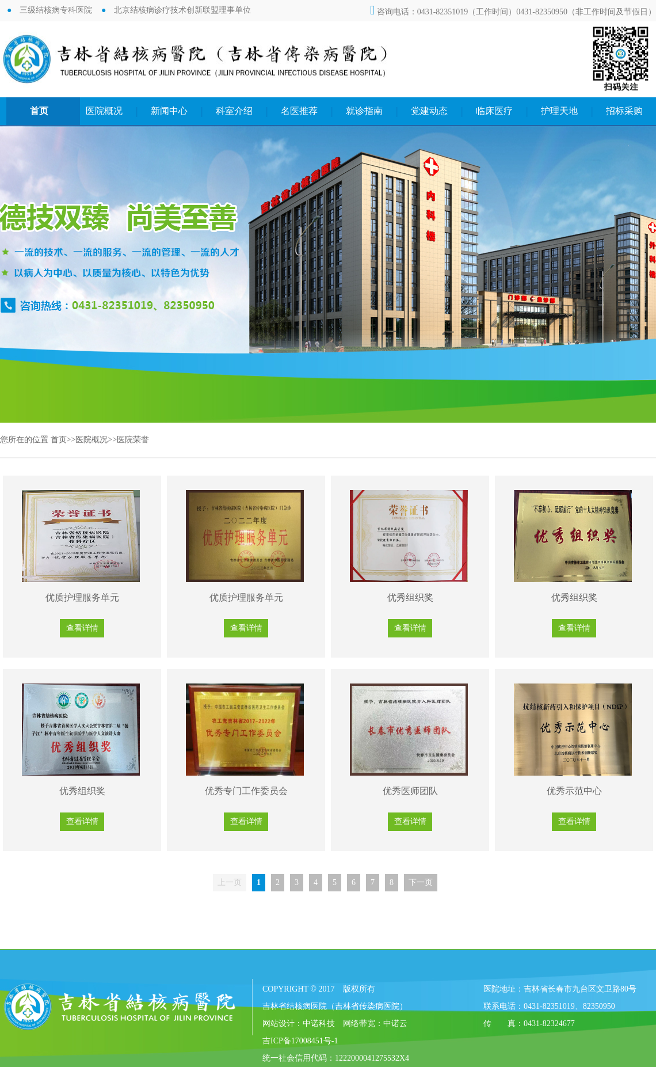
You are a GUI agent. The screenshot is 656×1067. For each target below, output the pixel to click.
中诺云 (395, 1023)
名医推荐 (299, 111)
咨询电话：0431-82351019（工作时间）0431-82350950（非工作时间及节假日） (513, 11)
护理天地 (559, 111)
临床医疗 (494, 111)
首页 (39, 111)
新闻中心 (169, 111)
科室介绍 (234, 111)
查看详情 (82, 628)
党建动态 (429, 111)
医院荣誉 (133, 439)
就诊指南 (364, 111)
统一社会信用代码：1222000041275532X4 (335, 1058)
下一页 (421, 882)
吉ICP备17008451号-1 (300, 1040)
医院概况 (104, 111)
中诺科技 (319, 1023)
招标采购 (624, 111)
